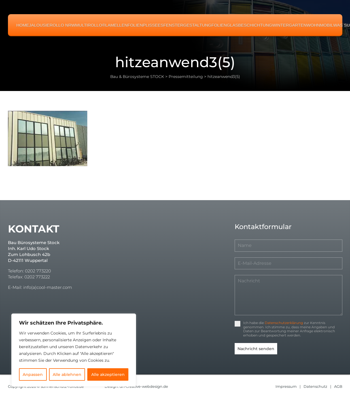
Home (22, 25)
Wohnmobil (320, 25)
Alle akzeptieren (108, 374)
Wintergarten (289, 25)
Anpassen (33, 374)
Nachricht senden (255, 348)
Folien (135, 25)
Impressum (286, 386)
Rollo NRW (62, 25)
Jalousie (39, 25)
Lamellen (116, 25)
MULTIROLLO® (90, 25)
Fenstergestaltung (187, 25)
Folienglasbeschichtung (241, 25)
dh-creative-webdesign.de (144, 386)
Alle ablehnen (67, 374)
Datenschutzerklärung (284, 323)
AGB (338, 386)
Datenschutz (315, 386)
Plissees (153, 25)
